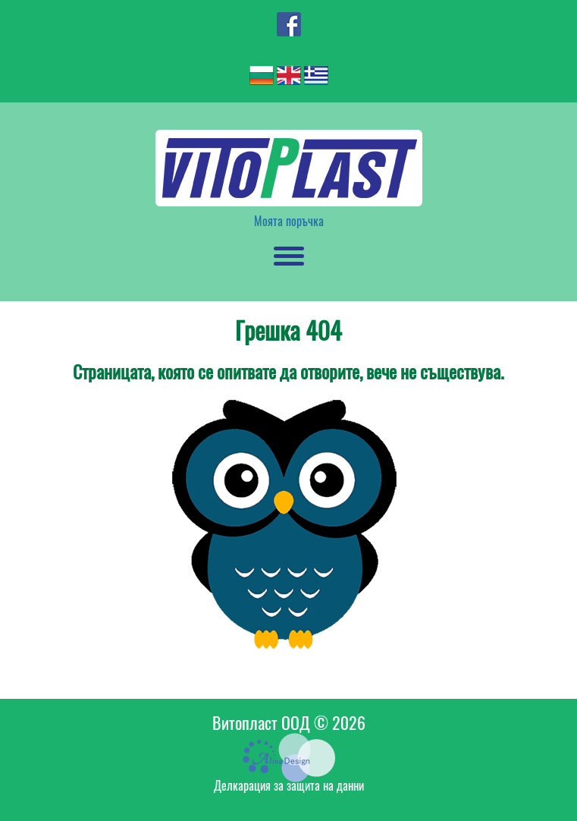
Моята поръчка (289, 221)
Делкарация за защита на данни (289, 786)
